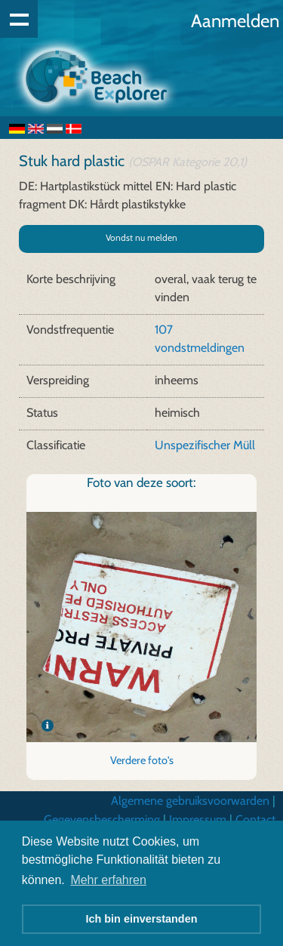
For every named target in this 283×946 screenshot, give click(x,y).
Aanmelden (235, 21)
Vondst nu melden (141, 237)
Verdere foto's (142, 760)
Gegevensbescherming (102, 819)
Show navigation (19, 19)
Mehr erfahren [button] (108, 880)
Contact (255, 819)
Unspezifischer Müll (205, 445)
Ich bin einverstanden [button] (142, 919)
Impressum (197, 819)
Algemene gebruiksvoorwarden (190, 800)
